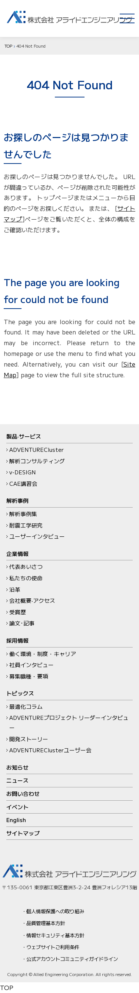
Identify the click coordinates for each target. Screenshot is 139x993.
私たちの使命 (26, 578)
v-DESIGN (22, 472)
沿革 (14, 589)
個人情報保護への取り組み (55, 911)
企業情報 (17, 553)
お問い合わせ (23, 793)
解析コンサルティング (37, 461)
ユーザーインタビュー (37, 536)
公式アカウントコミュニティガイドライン (72, 958)
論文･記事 (21, 623)
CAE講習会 (23, 483)
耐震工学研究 (26, 525)
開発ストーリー (28, 739)
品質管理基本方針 (45, 923)
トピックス (20, 693)
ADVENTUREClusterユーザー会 (50, 750)
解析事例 (17, 500)
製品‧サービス (23, 436)
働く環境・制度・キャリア (42, 653)
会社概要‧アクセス (32, 600)
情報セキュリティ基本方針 (55, 935)
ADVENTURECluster (36, 449)
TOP (8, 46)
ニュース (17, 780)
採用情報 (17, 640)
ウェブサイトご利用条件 (52, 947)
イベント (17, 807)
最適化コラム (26, 706)
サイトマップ (23, 833)
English (16, 820)
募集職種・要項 (28, 676)
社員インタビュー (31, 665)
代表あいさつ (26, 566)
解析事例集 (23, 514)
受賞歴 (17, 612)
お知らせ (17, 767)
